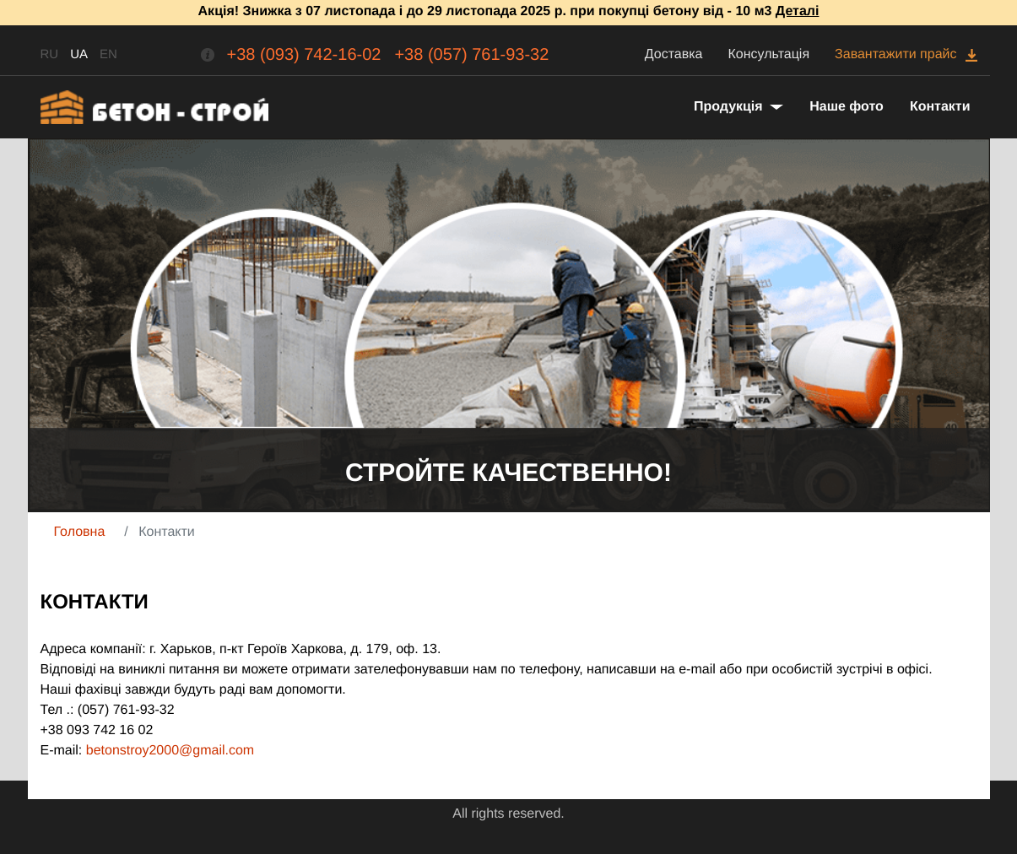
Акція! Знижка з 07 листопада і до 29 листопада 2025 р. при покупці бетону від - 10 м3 (509, 11)
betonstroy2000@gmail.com (170, 750)
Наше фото (846, 107)
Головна (79, 532)
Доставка (674, 54)
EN (108, 54)
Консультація (769, 54)
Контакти (940, 107)
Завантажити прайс (895, 54)
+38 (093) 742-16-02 (304, 55)
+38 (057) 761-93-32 (471, 55)
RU (50, 54)
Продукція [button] (730, 107)
